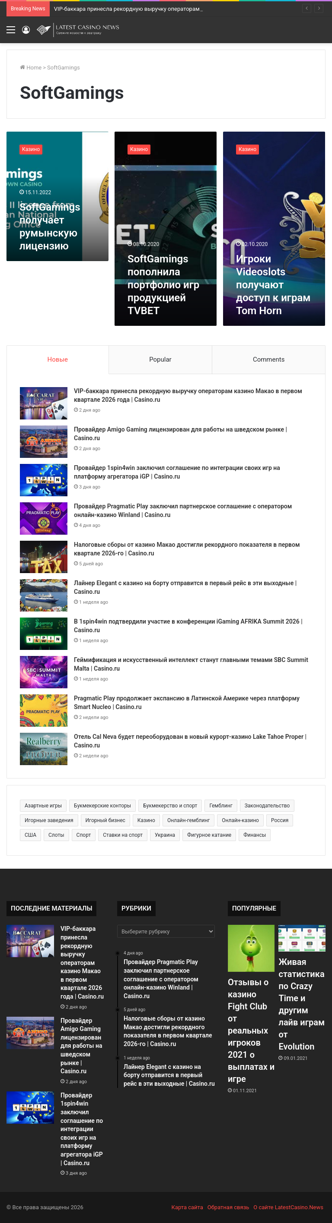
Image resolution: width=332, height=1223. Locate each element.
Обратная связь (228, 1207)
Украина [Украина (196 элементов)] (165, 835)
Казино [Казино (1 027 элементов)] (146, 820)
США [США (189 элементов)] (30, 835)
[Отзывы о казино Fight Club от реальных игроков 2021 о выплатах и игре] (251, 948)
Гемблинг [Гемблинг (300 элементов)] (220, 806)
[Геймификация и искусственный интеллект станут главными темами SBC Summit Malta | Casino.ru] (43, 672)
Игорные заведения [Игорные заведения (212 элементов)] (49, 820)
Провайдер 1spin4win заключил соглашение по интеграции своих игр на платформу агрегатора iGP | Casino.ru (82, 1129)
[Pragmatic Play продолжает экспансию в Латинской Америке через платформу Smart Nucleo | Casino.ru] (43, 710)
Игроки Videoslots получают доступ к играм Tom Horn (273, 285)
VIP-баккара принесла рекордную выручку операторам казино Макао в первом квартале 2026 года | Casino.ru (82, 962)
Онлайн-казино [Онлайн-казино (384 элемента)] (240, 820)
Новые (58, 359)
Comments (269, 359)
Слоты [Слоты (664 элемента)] (56, 835)
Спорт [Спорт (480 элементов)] (84, 835)
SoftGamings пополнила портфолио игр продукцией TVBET (163, 285)
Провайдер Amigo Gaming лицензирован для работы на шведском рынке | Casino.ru (81, 1046)
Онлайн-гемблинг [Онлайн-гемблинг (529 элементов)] (188, 820)
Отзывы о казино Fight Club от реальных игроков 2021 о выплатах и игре (251, 1030)
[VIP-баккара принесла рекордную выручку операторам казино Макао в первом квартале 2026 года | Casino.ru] (43, 403)
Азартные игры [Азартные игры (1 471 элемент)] (43, 806)
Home (31, 67)
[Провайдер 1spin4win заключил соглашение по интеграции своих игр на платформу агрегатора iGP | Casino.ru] (43, 480)
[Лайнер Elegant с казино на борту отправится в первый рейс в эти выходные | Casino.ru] (43, 595)
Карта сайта (187, 1207)
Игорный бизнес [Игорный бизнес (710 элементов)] (105, 820)
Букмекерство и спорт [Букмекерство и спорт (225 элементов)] (170, 806)
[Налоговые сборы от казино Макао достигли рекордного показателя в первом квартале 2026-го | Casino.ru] (43, 557)
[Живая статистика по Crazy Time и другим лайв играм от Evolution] (301, 938)
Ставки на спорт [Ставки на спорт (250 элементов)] (123, 835)
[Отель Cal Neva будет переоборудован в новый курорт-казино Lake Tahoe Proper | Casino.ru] (43, 749)
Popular (160, 359)
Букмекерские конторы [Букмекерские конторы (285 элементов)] (102, 806)
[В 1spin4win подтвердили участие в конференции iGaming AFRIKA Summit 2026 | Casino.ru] (43, 634)
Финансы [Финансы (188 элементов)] (254, 835)
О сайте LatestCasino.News (288, 1207)
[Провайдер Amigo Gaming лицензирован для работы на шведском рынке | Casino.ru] (43, 442)
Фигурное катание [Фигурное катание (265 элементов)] (209, 835)
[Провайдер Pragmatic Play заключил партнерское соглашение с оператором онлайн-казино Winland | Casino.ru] (43, 518)
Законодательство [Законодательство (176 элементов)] (267, 806)
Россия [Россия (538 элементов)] (279, 820)
